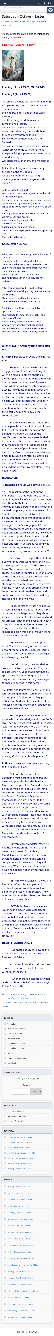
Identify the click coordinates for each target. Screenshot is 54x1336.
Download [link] (11, 1063)
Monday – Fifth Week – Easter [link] (19, 1232)
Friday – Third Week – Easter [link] (18, 1298)
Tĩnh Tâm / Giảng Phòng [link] (17, 1111)
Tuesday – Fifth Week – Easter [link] (19, 1226)
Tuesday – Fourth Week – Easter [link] (20, 1271)
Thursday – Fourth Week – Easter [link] (20, 1258)
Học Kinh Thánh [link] (13, 1038)
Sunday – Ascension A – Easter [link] (19, 1137)
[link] (50, 10)
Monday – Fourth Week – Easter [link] (20, 1278)
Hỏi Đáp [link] (10, 1053)
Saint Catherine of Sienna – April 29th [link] (22, 1265)
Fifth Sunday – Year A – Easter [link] (19, 1239)
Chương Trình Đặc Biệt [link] (16, 1058)
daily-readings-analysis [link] (33, 994)
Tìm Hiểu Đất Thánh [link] (15, 1048)
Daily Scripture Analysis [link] (16, 1029)
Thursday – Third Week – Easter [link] (20, 1304)
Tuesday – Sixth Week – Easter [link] (19, 1163)
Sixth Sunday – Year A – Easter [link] (19, 1193)
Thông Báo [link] (11, 1024)
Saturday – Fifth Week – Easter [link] (19, 1199)
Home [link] (5, 8)
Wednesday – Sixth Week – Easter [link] (20, 1158)
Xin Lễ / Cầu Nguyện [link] (15, 1121)
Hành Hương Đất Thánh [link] (17, 1116)
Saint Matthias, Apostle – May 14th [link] (21, 1153)
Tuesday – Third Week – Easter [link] (19, 1317)
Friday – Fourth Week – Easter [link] (19, 1252)
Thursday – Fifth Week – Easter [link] (19, 1212)
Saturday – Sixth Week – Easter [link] (19, 1142)
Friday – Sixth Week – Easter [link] (18, 1147)
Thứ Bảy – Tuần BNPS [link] (17, 998)
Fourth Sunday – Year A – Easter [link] (20, 1284)
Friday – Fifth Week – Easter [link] (18, 1206)
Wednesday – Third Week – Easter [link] (21, 1311)
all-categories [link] (13, 994)
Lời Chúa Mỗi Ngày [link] (15, 1033)
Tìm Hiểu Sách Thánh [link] (16, 1043)
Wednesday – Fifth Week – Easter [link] (20, 1219)
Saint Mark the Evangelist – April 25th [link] (22, 1291)
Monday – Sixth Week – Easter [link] (19, 1168)
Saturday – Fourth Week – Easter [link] (20, 1245)
